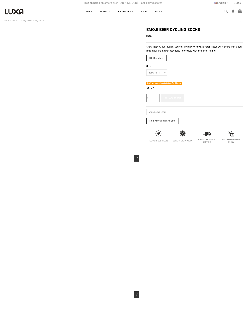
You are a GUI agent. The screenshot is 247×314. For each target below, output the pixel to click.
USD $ (238, 2)
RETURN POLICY (182, 141)
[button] (158, 11)
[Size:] (156, 72)
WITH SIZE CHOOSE (158, 141)
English (222, 2)
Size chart (157, 58)
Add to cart (173, 98)
